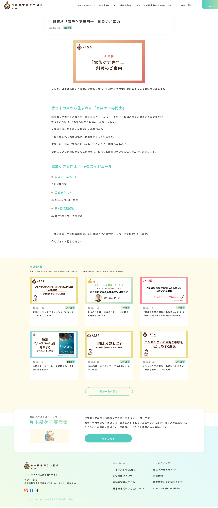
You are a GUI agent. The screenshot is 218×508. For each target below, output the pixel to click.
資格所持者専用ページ (165, 470)
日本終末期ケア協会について (157, 5)
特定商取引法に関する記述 (168, 483)
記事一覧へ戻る (109, 391)
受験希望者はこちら (127, 5)
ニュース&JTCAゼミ (80, 5)
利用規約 (158, 476)
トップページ (119, 464)
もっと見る (107, 439)
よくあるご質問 (184, 5)
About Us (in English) (166, 489)
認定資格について (104, 5)
